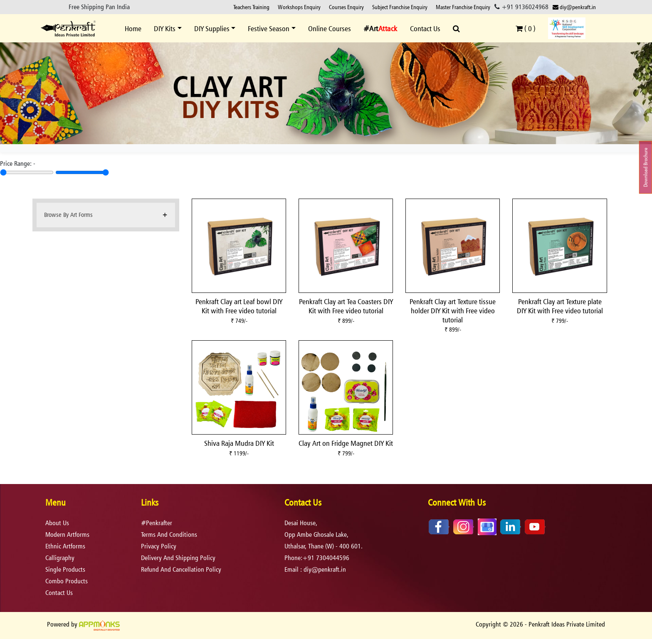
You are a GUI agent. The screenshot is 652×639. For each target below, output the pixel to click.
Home (133, 28)
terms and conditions (169, 534)
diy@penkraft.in (574, 6)
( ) (526, 28)
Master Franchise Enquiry (463, 6)
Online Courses (329, 28)
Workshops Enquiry (299, 6)
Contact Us (425, 28)
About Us (57, 523)
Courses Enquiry (346, 6)
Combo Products (66, 581)
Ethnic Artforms (65, 546)
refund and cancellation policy (181, 569)
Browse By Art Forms (68, 215)
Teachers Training (251, 6)
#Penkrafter (156, 523)
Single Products (65, 569)
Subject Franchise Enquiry (399, 6)
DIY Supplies (212, 28)
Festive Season (268, 28)
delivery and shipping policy (178, 558)
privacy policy (158, 546)
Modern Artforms (67, 534)
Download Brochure (645, 167)
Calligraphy (59, 558)
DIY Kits (164, 28)
